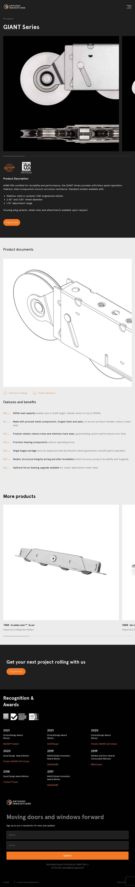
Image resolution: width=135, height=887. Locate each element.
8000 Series (96, 764)
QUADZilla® (52, 764)
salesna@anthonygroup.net (73, 868)
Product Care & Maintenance (28, 882)
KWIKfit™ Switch (11, 744)
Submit (67, 855)
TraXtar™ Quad (10, 782)
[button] (129, 7)
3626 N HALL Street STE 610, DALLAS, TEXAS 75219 (66, 865)
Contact (6, 882)
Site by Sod (121, 882)
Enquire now (12, 222)
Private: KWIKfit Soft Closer (104, 744)
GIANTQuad (52, 744)
